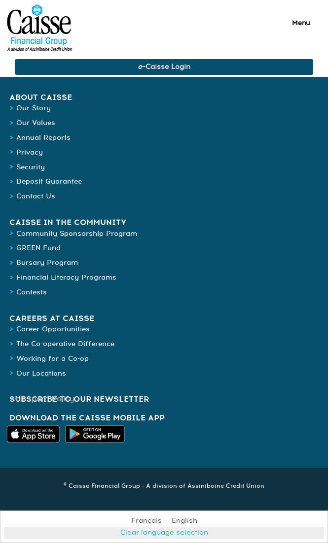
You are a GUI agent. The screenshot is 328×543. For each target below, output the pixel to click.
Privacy (29, 152)
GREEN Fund (38, 248)
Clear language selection (164, 532)
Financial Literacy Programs (66, 277)
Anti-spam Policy (42, 399)
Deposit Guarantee (49, 181)
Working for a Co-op (52, 358)
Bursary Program (47, 262)
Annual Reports (43, 137)
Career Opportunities (53, 329)
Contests (31, 292)
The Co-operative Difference (65, 344)
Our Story (33, 108)
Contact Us (35, 196)
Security (30, 167)
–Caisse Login (164, 67)
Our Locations (41, 373)
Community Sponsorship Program (78, 233)
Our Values (35, 123)
